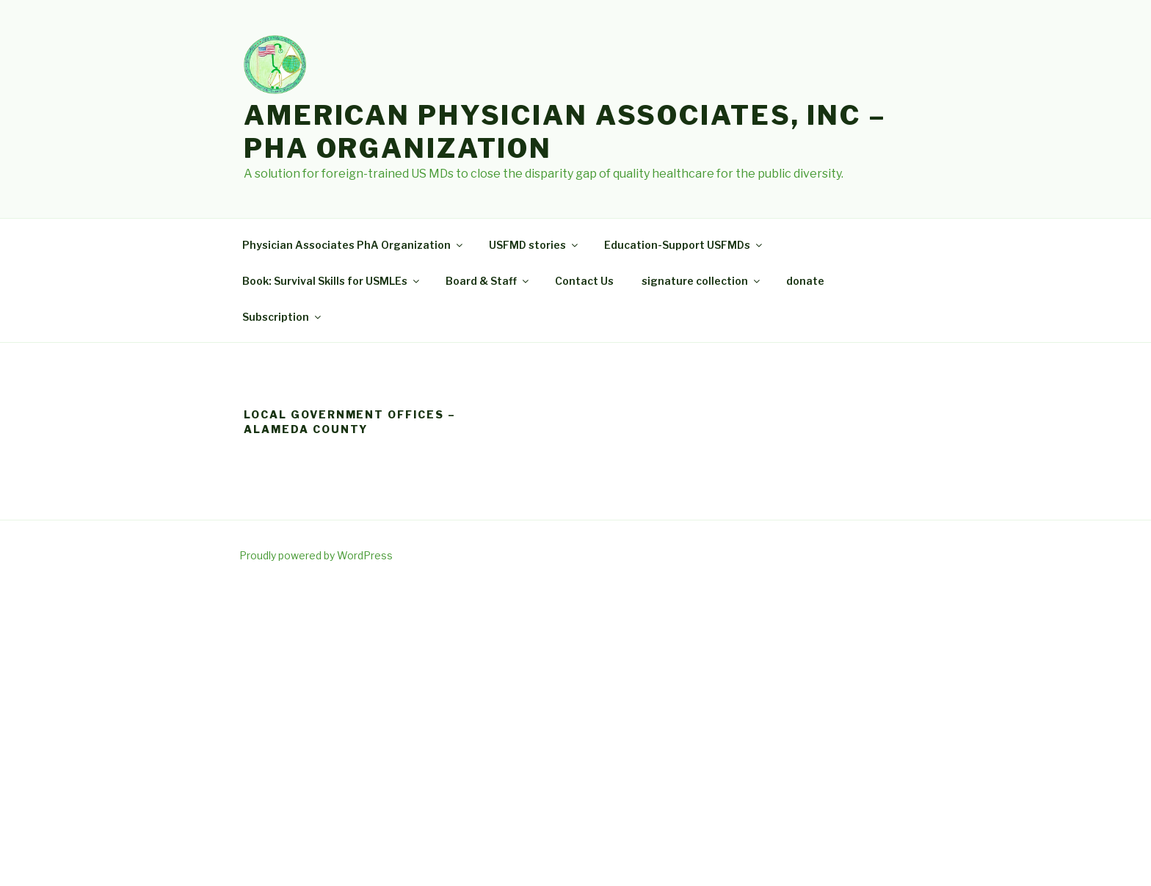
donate (805, 281)
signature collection (702, 281)
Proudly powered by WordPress (316, 555)
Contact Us (584, 281)
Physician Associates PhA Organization (353, 245)
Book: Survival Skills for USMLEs (331, 281)
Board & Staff (488, 281)
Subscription (282, 317)
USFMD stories (534, 245)
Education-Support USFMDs (684, 245)
